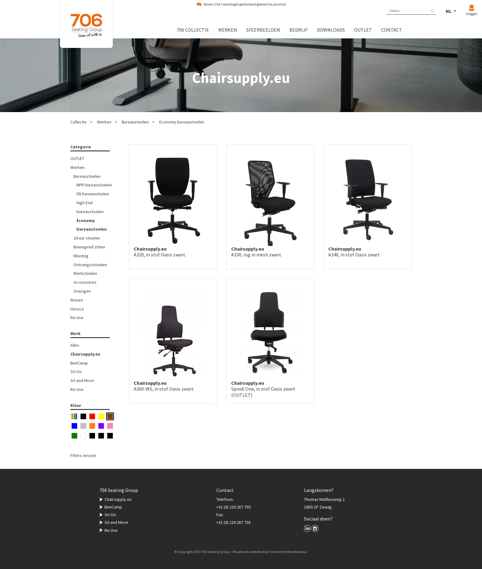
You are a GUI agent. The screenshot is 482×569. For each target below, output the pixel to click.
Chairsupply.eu (85, 354)
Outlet (363, 30)
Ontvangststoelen (90, 264)
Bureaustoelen (135, 122)
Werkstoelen (85, 273)
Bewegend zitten (89, 247)
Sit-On (76, 371)
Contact (391, 30)
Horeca (77, 309)
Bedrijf (298, 30)
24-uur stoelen (86, 238)
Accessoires (85, 282)
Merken (227, 30)
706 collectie (193, 30)
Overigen (82, 291)
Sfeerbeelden (263, 30)
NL (449, 11)
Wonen (76, 300)
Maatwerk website (247, 551)
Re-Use (77, 317)
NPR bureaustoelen (94, 185)
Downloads (331, 30)
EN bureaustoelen (93, 194)
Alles (74, 345)
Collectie (78, 122)
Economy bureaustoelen (181, 122)
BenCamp (79, 363)
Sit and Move (82, 380)
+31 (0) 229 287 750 (233, 507)
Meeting (81, 256)
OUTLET (77, 158)
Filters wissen (83, 455)
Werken (104, 122)
